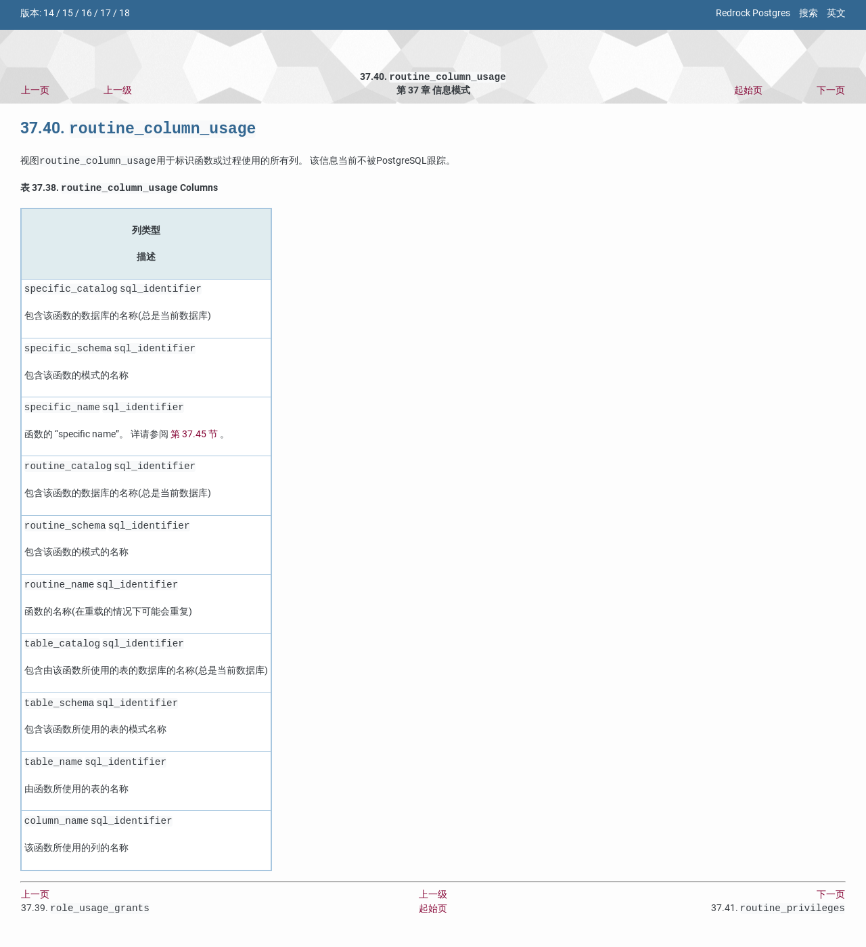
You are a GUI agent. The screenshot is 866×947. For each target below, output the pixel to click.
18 (124, 13)
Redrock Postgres (753, 13)
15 (67, 13)
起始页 (748, 91)
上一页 (35, 91)
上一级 (118, 91)
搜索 (808, 13)
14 (48, 13)
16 (86, 13)
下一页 (831, 91)
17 (105, 13)
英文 (836, 13)
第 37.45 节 (194, 438)
